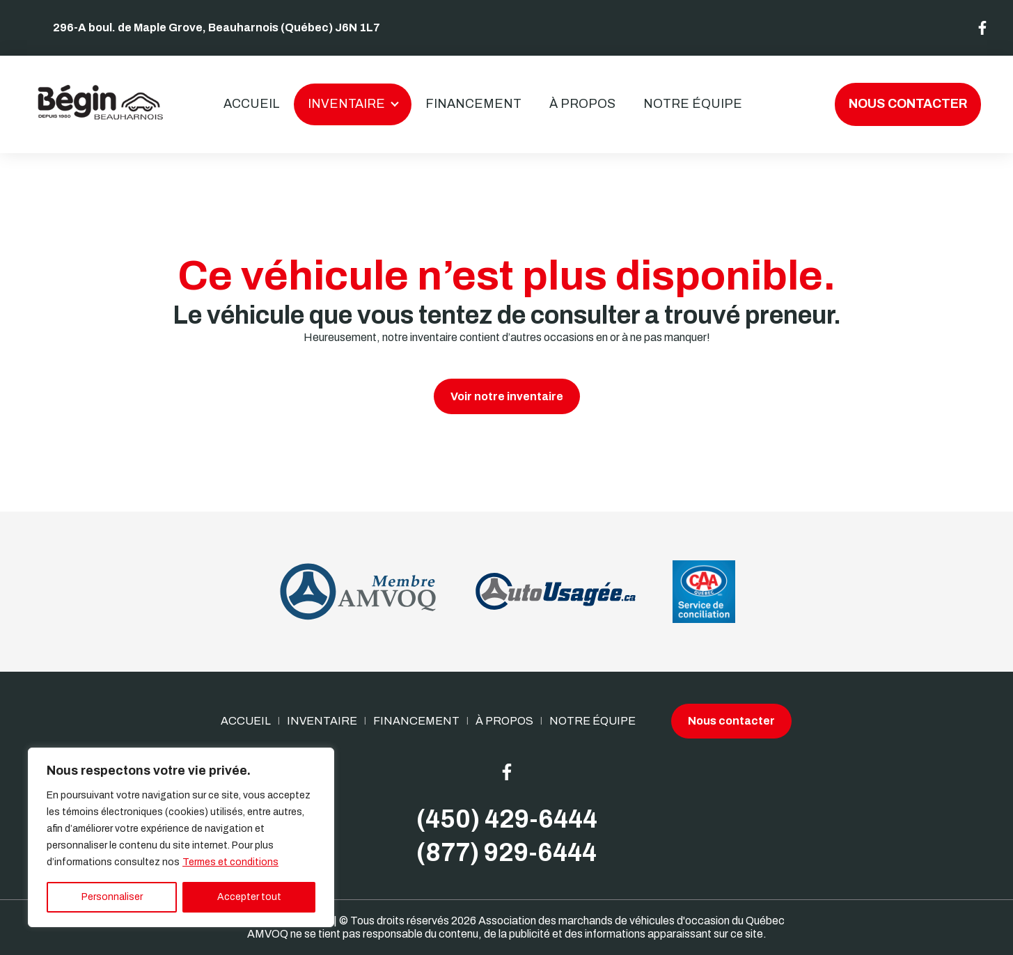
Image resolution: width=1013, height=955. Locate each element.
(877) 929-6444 (506, 853)
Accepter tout (249, 897)
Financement (473, 104)
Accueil (251, 104)
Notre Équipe (692, 104)
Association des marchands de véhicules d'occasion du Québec (631, 920)
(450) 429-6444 (506, 819)
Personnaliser (112, 897)
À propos (582, 104)
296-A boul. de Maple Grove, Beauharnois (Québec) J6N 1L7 (216, 27)
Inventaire (346, 104)
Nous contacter (908, 104)
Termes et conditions (230, 862)
